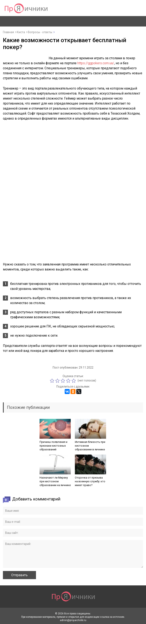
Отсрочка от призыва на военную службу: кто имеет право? (90, 481)
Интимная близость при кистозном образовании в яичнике (90, 445)
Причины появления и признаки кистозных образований (53, 445)
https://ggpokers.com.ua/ (95, 63)
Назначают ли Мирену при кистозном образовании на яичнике (55, 481)
